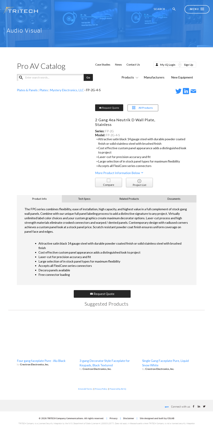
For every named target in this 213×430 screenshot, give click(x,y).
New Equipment (182, 77)
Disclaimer (128, 419)
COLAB (170, 419)
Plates (43, 90)
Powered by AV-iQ (118, 389)
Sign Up (188, 64)
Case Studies (102, 64)
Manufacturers (154, 77)
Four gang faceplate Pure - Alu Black (41, 361)
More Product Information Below (119, 173)
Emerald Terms (85, 389)
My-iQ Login (167, 64)
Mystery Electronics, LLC (67, 90)
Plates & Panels (27, 90)
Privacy (114, 419)
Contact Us (133, 64)
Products (129, 77)
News (118, 64)
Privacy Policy (101, 389)
